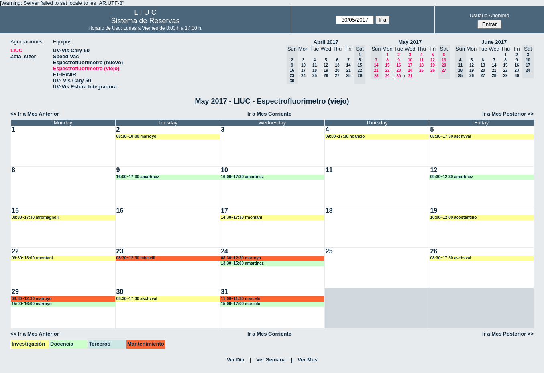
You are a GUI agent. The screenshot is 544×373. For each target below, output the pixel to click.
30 (398, 76)
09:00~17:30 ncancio (345, 136)
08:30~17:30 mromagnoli (35, 217)
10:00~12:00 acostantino (453, 217)
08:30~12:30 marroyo (241, 258)
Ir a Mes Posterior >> (508, 114)
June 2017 (494, 42)
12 (326, 65)
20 (337, 70)
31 (410, 76)
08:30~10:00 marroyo (136, 136)
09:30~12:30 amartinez (451, 177)
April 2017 (326, 42)
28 (348, 75)
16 (398, 65)
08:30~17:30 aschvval (450, 136)
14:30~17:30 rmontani (241, 217)
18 (314, 70)
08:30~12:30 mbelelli (135, 258)
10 (303, 65)
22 (387, 70)
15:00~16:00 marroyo (32, 304)
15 (387, 65)
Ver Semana (271, 360)
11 (314, 65)
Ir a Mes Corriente (269, 114)
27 (337, 75)
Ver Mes (307, 360)
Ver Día (235, 360)
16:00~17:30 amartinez (137, 177)
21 (348, 70)
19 (326, 70)
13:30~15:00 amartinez (242, 263)
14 (348, 65)
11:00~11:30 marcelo (240, 298)
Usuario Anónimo (489, 15)
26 (326, 75)
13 (337, 65)
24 (303, 75)
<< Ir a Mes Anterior (34, 114)
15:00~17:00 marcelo (240, 304)
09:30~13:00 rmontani (32, 258)
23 (398, 70)
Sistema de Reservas (145, 21)
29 (387, 76)
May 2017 (410, 42)
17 (303, 70)
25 (314, 75)
